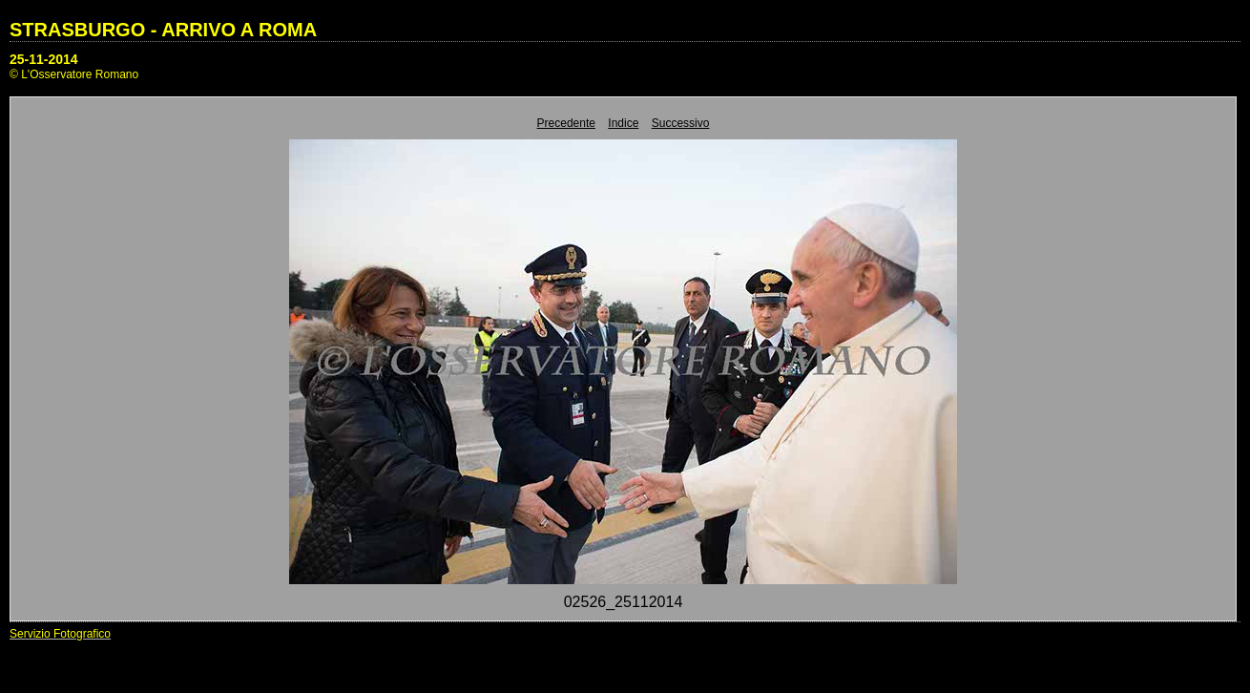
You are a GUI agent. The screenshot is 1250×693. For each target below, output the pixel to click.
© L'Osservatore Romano (74, 74)
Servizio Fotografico (60, 633)
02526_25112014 (623, 602)
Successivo (681, 123)
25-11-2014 (44, 59)
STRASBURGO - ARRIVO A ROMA (163, 29)
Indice (623, 123)
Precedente (566, 123)
